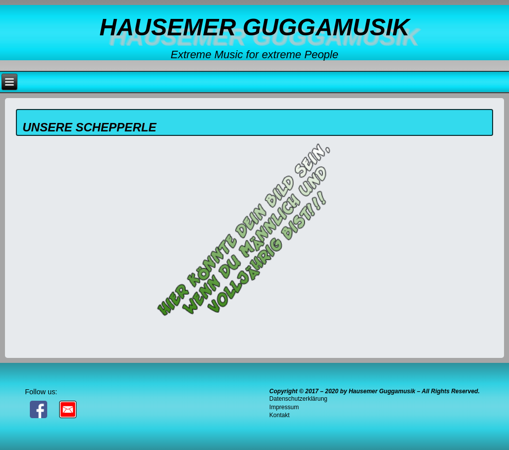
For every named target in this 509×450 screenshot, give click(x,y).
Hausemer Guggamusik (254, 27)
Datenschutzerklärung (298, 398)
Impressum (284, 407)
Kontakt (279, 415)
